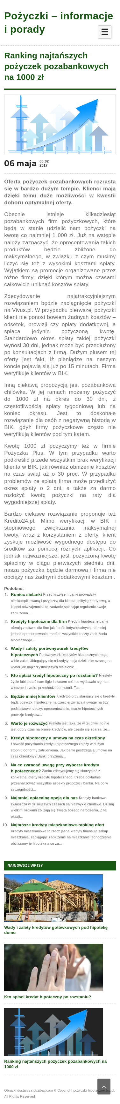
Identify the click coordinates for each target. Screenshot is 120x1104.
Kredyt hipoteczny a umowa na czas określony (58, 738)
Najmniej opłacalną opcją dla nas (44, 798)
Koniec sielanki (26, 594)
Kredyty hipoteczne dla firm (39, 621)
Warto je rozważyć (29, 723)
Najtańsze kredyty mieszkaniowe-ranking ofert (57, 825)
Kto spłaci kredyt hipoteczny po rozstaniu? (54, 675)
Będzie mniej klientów (33, 696)
